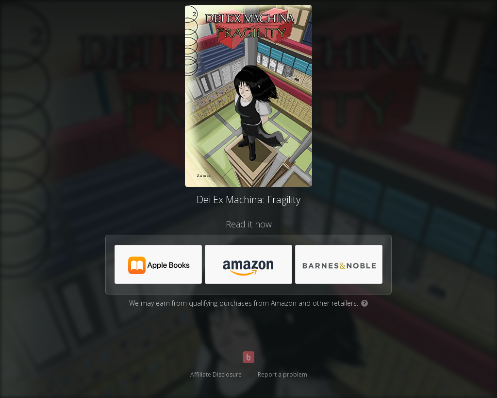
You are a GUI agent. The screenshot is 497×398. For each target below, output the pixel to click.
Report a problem (282, 374)
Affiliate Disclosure (216, 374)
